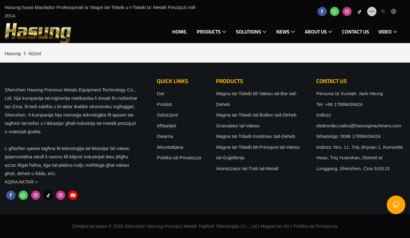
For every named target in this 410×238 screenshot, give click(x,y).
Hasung (13, 53)
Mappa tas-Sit (275, 226)
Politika (300, 226)
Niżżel (35, 53)
